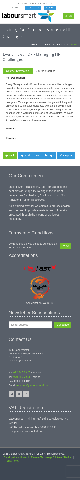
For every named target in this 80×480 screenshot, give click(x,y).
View (66, 245)
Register (33, 7)
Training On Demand (53, 44)
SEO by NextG (11, 461)
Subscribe (63, 324)
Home (34, 44)
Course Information (17, 70)
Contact (16, 7)
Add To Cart (29, 155)
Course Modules (45, 70)
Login (49, 7)
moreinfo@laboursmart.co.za (33, 385)
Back (9, 155)
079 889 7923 (39, 3)
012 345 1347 (20, 3)
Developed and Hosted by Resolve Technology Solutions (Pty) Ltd (37, 457)
